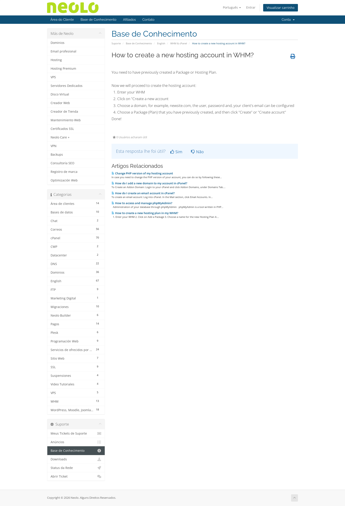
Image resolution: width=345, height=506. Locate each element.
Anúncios (76, 442)
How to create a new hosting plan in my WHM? (145, 213)
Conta (288, 20)
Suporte (116, 43)
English (161, 43)
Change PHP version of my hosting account (142, 173)
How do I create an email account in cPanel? (143, 193)
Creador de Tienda (64, 112)
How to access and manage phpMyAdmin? (142, 203)
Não (197, 151)
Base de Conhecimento (98, 20)
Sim (176, 151)
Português (232, 7)
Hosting (56, 60)
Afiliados (129, 20)
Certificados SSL (62, 129)
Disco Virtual (60, 94)
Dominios (57, 43)
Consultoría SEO (62, 163)
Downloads (76, 459)
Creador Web (60, 103)
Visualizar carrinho (280, 8)
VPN (54, 146)
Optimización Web (64, 180)
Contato (148, 20)
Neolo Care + (60, 137)
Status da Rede (76, 468)
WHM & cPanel (178, 43)
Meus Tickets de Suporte (76, 433)
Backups (57, 155)
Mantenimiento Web (66, 120)
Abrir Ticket (76, 476)
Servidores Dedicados (67, 86)
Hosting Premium (63, 69)
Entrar (250, 7)
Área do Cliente (62, 20)
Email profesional (63, 51)
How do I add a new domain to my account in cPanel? (149, 183)
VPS (53, 77)
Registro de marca (64, 172)
